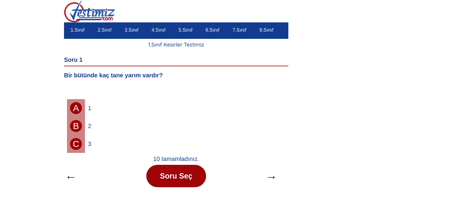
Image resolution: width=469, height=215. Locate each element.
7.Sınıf (239, 30)
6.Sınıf (212, 30)
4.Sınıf (158, 30)
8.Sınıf (266, 30)
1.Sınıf (77, 30)
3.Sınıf (131, 30)
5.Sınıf (185, 30)
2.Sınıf (104, 30)
